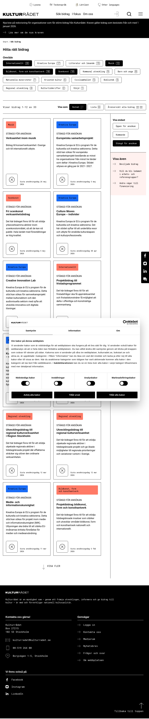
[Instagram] (145, 263)
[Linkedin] (145, 271)
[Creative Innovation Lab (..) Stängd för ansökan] (26, 296)
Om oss (88, 14)
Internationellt (17, 63)
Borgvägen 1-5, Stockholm (30, 656)
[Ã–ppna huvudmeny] (141, 14)
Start (5, 42)
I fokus (76, 14)
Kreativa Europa (48, 63)
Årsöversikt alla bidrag (125, 107)
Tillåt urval (74, 395)
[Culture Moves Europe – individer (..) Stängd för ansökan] (77, 224)
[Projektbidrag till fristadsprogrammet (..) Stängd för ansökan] (77, 296)
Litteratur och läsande (84, 63)
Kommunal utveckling (96, 71)
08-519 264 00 (22, 648)
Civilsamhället (85, 79)
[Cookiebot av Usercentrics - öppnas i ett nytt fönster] (125, 322)
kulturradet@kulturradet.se (32, 640)
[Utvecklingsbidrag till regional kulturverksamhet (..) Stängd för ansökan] (77, 444)
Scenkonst (66, 71)
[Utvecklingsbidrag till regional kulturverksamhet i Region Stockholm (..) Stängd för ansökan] (26, 444)
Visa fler (53, 566)
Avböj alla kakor (32, 395)
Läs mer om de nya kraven (26, 32)
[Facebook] (145, 256)
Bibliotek (111, 79)
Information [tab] (74, 330)
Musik (114, 63)
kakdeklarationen (63, 363)
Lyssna (35, 4)
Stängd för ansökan (126, 143)
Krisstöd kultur (55, 79)
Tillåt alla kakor (117, 395)
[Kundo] (145, 279)
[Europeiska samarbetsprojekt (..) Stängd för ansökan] (77, 153)
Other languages (108, 4)
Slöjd (78, 88)
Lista (96, 107)
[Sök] (129, 14)
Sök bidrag (63, 14)
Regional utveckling (19, 88)
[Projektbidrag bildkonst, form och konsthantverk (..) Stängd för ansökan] (77, 519)
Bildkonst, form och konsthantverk (28, 71)
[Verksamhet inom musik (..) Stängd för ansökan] (26, 153)
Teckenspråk (58, 4)
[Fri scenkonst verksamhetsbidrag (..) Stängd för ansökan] (26, 224)
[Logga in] (116, 14)
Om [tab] (118, 330)
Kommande (120, 134)
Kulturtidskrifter (53, 88)
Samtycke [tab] (31, 330)
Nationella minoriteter (21, 79)
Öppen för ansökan (126, 126)
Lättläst (82, 4)
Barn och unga (127, 71)
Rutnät (77, 107)
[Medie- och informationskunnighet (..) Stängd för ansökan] (26, 519)
